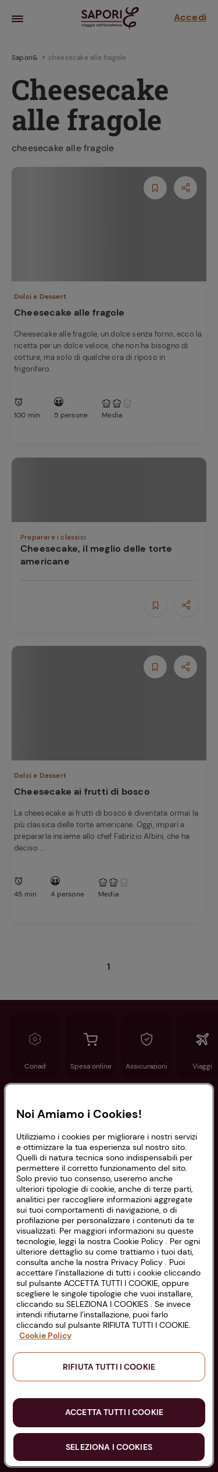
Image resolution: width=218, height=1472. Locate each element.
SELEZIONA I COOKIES (109, 1447)
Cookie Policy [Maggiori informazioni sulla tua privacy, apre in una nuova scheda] (45, 1335)
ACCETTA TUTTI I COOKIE (114, 1412)
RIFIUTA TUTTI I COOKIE (109, 1367)
